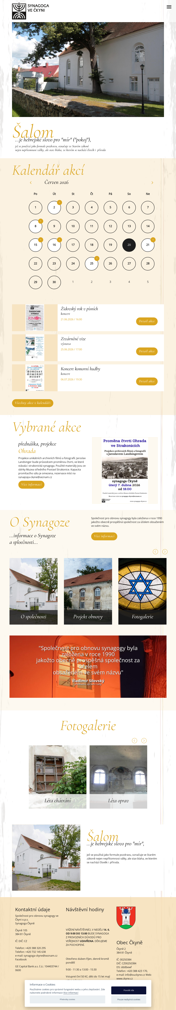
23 (54, 263)
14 (148, 226)
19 (110, 245)
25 (91, 263)
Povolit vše (129, 990)
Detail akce (147, 321)
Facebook (21, 959)
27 (129, 263)
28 (148, 263)
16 (54, 245)
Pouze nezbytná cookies (128, 999)
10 (73, 226)
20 (129, 245)
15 (35, 245)
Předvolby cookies (67, 999)
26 (110, 263)
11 (91, 226)
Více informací (31, 484)
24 (73, 263)
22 (35, 263)
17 (73, 245)
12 (110, 226)
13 (129, 226)
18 (91, 245)
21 (148, 245)
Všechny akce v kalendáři (33, 403)
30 (54, 282)
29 (35, 282)
